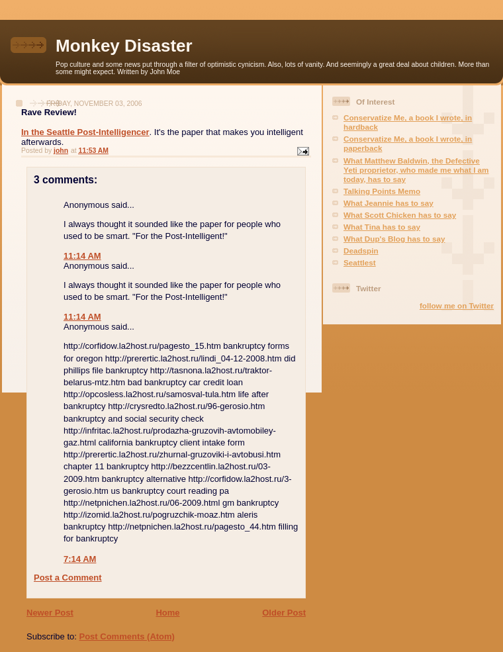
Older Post (284, 613)
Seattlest (359, 262)
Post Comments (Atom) (127, 636)
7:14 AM (80, 559)
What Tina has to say (381, 226)
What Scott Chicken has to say (399, 214)
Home (167, 613)
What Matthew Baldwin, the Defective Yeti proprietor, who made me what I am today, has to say (416, 169)
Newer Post (49, 613)
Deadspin (361, 250)
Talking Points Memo (381, 191)
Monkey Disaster (124, 46)
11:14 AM (82, 256)
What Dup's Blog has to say (394, 238)
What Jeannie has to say (388, 203)
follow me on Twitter (457, 305)
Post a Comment (68, 577)
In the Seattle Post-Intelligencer (85, 132)
